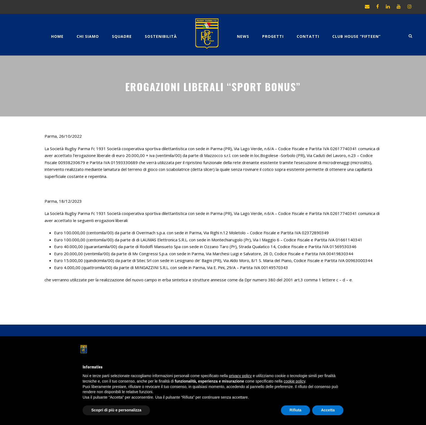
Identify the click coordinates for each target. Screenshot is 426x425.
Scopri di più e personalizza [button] (116, 410)
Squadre (122, 36)
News (243, 36)
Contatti (308, 36)
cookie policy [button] (294, 381)
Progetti (273, 36)
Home (57, 36)
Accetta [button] (328, 410)
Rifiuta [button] (296, 410)
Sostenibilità (161, 36)
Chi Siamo (88, 36)
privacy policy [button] (240, 376)
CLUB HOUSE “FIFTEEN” (356, 36)
